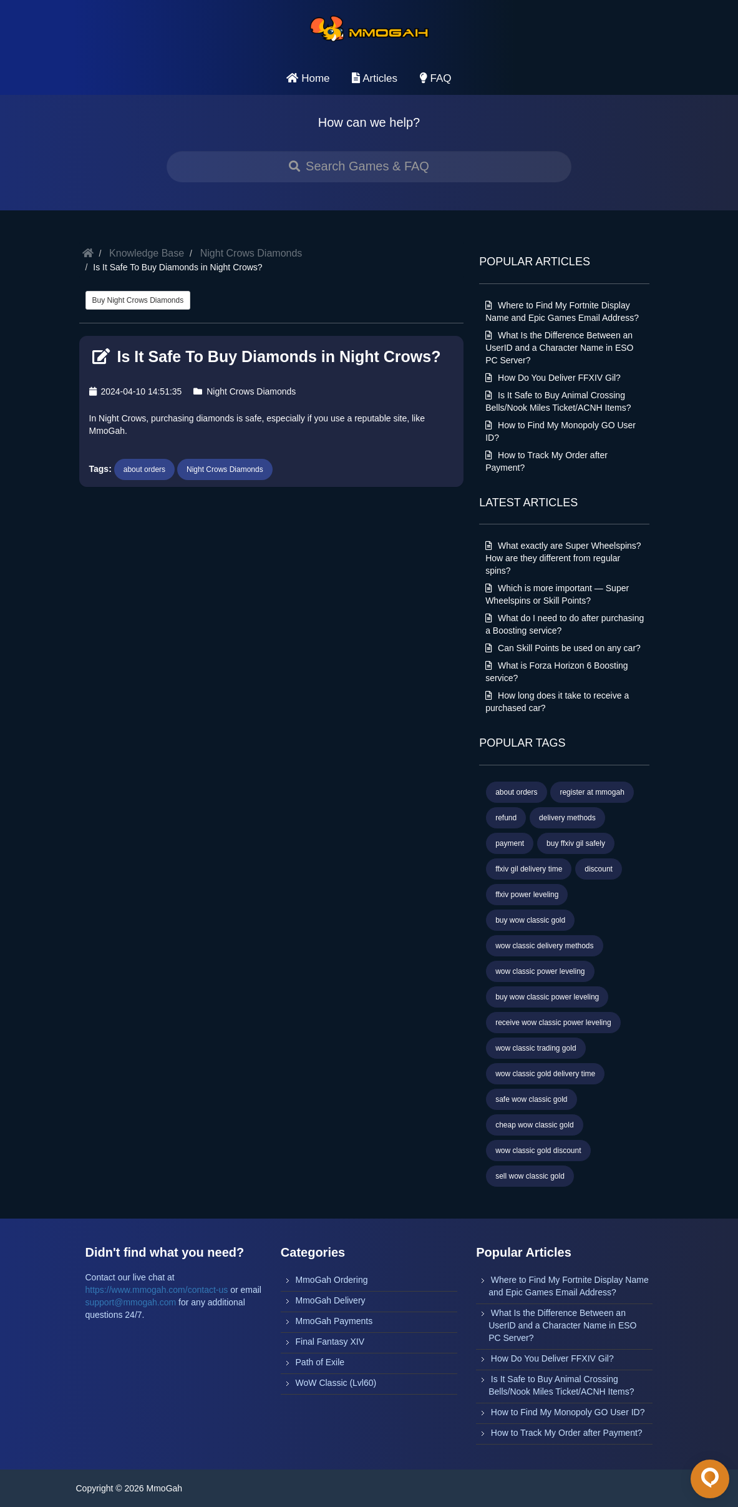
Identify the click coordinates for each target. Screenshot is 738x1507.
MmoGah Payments (334, 1321)
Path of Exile (320, 1362)
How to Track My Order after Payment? (567, 1433)
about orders (144, 469)
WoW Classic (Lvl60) (336, 1383)
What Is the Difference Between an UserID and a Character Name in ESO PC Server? (559, 347)
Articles (374, 78)
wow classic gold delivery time (545, 1073)
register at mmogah (592, 792)
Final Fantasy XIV (330, 1342)
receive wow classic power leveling (553, 1022)
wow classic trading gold (535, 1048)
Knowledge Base (146, 253)
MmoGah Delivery (331, 1300)
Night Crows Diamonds (251, 253)
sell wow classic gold (530, 1176)
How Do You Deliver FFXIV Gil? (553, 378)
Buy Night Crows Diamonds (138, 300)
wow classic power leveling (540, 971)
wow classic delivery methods (544, 945)
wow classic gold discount (538, 1150)
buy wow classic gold (530, 920)
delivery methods (567, 817)
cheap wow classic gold (534, 1125)
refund (506, 817)
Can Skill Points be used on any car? (563, 648)
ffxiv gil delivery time (528, 869)
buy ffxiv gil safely (575, 843)
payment (509, 843)
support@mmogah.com (131, 1302)
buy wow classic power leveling (547, 997)
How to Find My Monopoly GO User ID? (568, 1412)
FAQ (436, 78)
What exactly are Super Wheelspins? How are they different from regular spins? (563, 558)
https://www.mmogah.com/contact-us (156, 1290)
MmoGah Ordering (332, 1280)
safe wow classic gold (531, 1099)
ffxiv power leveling (526, 894)
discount (599, 869)
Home (307, 78)
